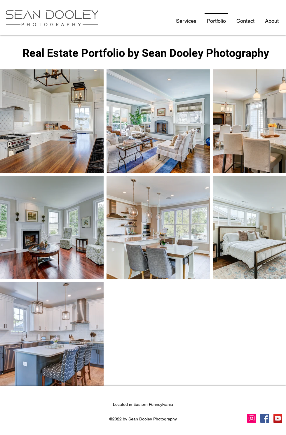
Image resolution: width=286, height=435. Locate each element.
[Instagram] (251, 418)
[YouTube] (277, 418)
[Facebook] (264, 418)
